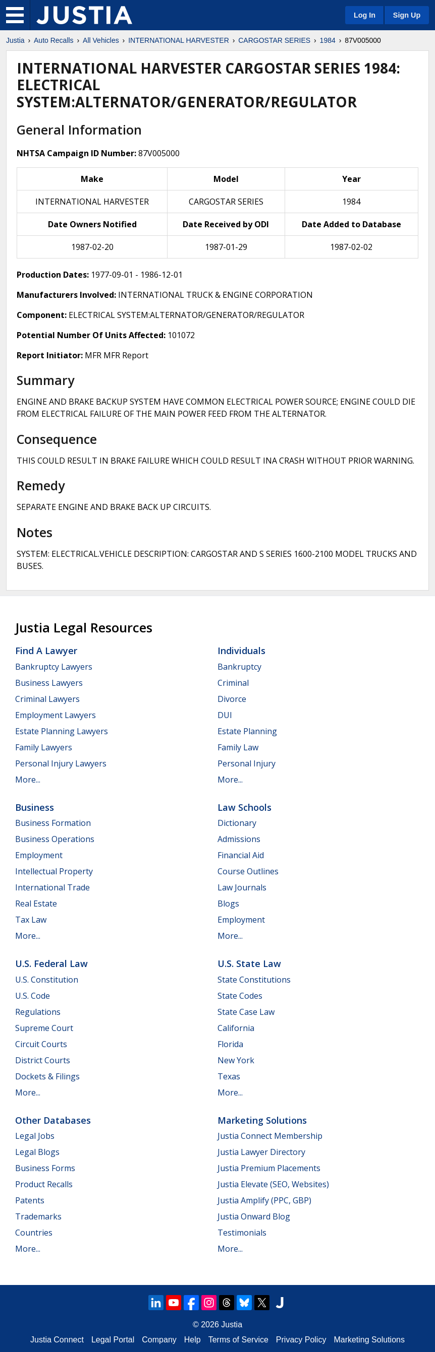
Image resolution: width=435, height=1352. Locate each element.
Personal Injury (247, 763)
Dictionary (237, 822)
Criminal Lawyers (47, 698)
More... (27, 779)
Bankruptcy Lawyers (53, 666)
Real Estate (36, 903)
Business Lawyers (49, 682)
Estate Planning (247, 731)
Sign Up (406, 15)
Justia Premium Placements (269, 1168)
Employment (39, 855)
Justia (15, 40)
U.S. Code (32, 995)
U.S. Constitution (46, 979)
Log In (364, 15)
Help (192, 1339)
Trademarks (38, 1216)
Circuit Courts (41, 1044)
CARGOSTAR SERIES (274, 40)
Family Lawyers (43, 747)
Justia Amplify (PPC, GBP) (264, 1200)
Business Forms (45, 1168)
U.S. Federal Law (51, 963)
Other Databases (53, 1120)
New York (236, 1060)
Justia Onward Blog (254, 1216)
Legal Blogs (37, 1151)
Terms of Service (238, 1339)
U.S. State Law (249, 963)
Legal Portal (112, 1339)
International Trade (52, 887)
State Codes (240, 995)
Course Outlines (248, 871)
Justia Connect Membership (270, 1135)
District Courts (42, 1060)
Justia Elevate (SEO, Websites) (273, 1184)
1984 (328, 40)
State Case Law (246, 1011)
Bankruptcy (239, 666)
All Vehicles (101, 40)
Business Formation (53, 822)
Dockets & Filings (47, 1076)
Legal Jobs (35, 1135)
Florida (230, 1044)
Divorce (232, 698)
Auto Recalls (54, 40)
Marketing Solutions (262, 1120)
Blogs (228, 903)
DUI (225, 715)
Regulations (38, 1011)
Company (159, 1339)
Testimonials (242, 1232)
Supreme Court (44, 1028)
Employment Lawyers (55, 715)
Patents (29, 1200)
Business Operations (54, 839)
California (236, 1028)
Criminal (233, 682)
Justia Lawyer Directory (261, 1151)
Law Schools (244, 807)
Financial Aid (241, 855)
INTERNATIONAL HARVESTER (178, 40)
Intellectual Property (54, 871)
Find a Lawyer (46, 651)
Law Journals (242, 887)
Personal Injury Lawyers (60, 763)
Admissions (239, 839)
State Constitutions (254, 979)
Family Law (238, 747)
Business (34, 807)
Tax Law (30, 919)
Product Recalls (44, 1184)
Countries (33, 1232)
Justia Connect (57, 1339)
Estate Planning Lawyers (61, 731)
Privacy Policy (301, 1339)
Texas (229, 1076)
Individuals (241, 651)
